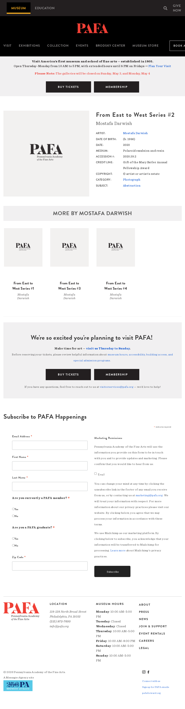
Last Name (20, 477)
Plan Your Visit (159, 66)
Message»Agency (17, 676)
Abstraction (132, 185)
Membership (117, 374)
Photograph (132, 179)
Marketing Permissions (108, 437)
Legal (144, 647)
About (144, 604)
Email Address (22, 436)
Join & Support (153, 625)
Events (82, 45)
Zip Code (19, 557)
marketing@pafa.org (149, 494)
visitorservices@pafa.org (116, 386)
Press (144, 611)
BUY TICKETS (68, 87)
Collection (58, 45)
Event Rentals (152, 633)
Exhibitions (29, 45)
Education (45, 8)
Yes (16, 509)
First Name (20, 457)
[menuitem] (19, 8)
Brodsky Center (110, 45)
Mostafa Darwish (135, 133)
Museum (18, 8)
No (16, 515)
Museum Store (145, 45)
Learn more (118, 549)
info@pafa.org (59, 625)
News (143, 618)
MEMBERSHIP (117, 87)
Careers (146, 640)
